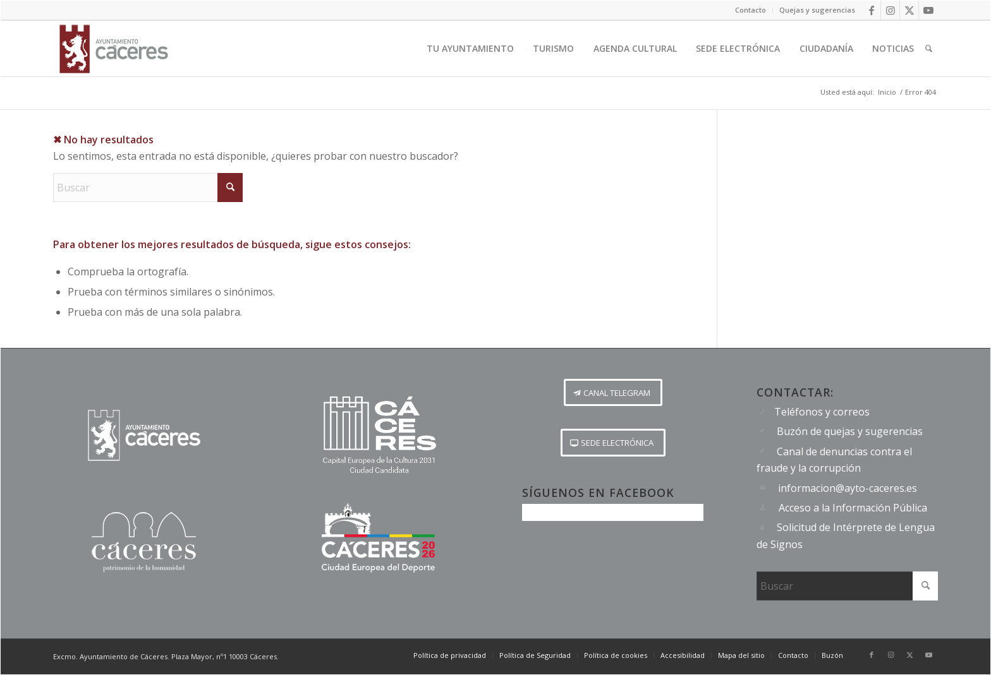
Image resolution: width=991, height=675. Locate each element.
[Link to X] (909, 10)
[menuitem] (751, 10)
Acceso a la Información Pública (853, 508)
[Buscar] (929, 48)
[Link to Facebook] (871, 10)
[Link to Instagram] (890, 10)
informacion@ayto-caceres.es (847, 488)
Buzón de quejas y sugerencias (850, 431)
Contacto (750, 10)
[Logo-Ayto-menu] (113, 48)
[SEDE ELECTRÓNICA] (613, 443)
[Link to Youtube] (928, 10)
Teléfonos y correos (822, 412)
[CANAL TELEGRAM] (613, 393)
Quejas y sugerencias (817, 10)
